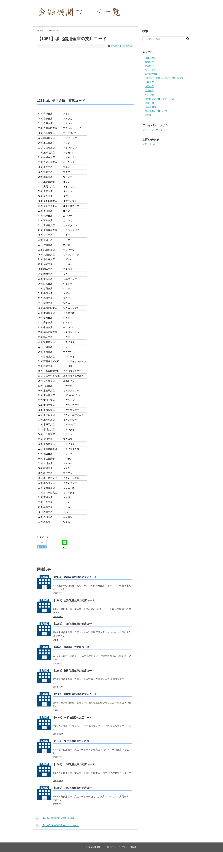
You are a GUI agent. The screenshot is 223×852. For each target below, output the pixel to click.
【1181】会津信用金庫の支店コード (73, 600)
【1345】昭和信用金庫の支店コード (57, 818)
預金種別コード (153, 107)
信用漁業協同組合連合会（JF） (161, 99)
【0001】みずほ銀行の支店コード (72, 717)
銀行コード (116, 46)
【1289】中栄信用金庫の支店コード (73, 623)
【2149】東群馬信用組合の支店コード (75, 577)
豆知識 (148, 115)
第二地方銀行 (151, 74)
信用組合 (149, 86)
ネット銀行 (150, 70)
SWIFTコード (152, 103)
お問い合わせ (149, 144)
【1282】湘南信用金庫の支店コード (57, 826)
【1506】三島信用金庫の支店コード (73, 787)
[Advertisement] (85, 73)
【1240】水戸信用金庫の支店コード (73, 741)
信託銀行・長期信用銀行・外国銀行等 (164, 78)
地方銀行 (149, 66)
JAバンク (149, 94)
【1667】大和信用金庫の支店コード (73, 764)
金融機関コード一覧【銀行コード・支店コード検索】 (114, 847)
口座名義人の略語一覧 (156, 111)
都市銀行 (149, 62)
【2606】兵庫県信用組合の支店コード (75, 694)
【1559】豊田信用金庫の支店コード (73, 670)
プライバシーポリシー (153, 130)
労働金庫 (149, 90)
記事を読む (58, 593)
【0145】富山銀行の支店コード (71, 647)
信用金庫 (127, 46)
